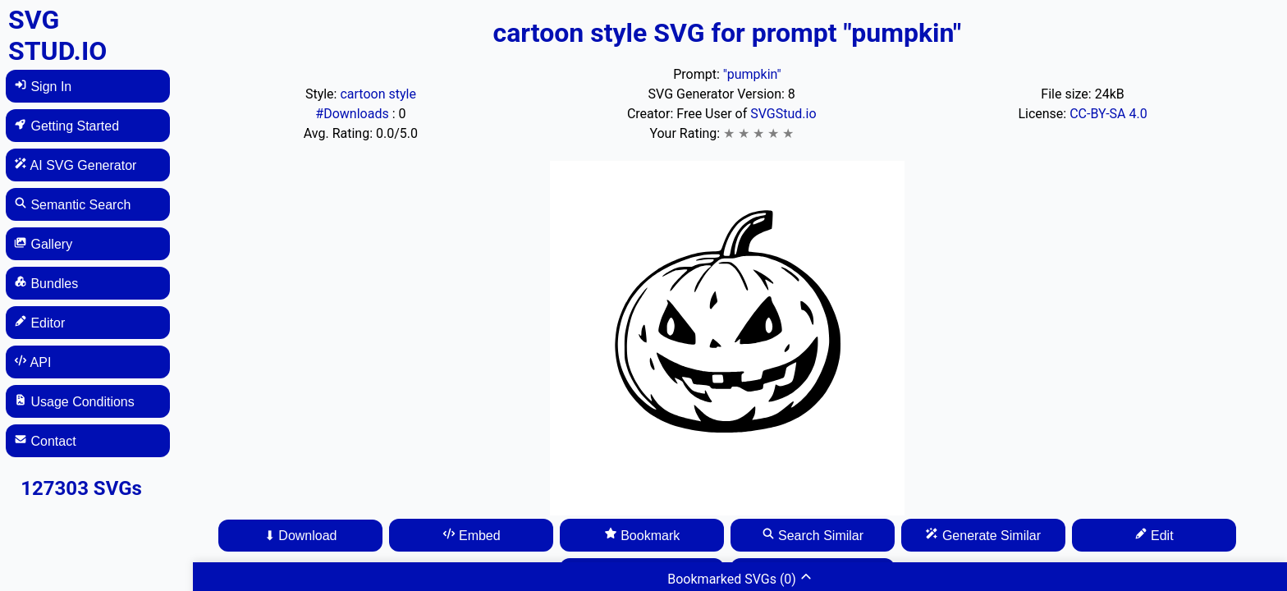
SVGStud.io (783, 113)
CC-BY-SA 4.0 (1108, 113)
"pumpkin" (752, 74)
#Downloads (353, 113)
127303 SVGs (81, 488)
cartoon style (377, 94)
